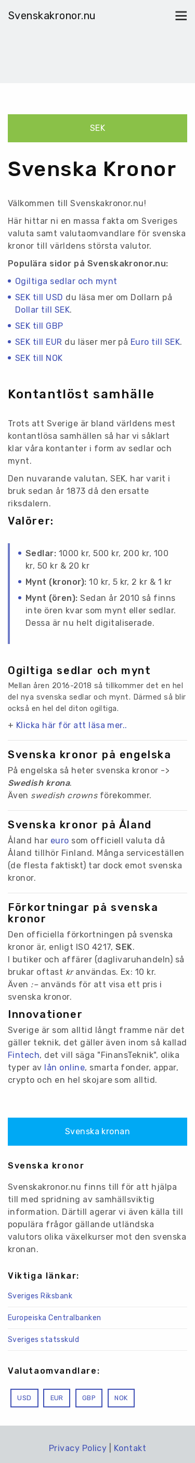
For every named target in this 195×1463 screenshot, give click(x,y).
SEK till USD (39, 297)
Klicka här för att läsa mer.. (71, 725)
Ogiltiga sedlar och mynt (66, 281)
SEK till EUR (38, 342)
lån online (64, 1067)
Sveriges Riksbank (40, 1296)
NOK (120, 1398)
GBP (89, 1398)
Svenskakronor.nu (52, 15)
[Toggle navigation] (178, 15)
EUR (56, 1398)
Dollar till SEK (42, 310)
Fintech (24, 1055)
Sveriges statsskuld (43, 1339)
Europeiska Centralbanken (54, 1317)
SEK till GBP (39, 326)
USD (24, 1398)
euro (59, 840)
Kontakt (130, 1448)
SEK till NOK (39, 358)
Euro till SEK (155, 342)
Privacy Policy (78, 1448)
